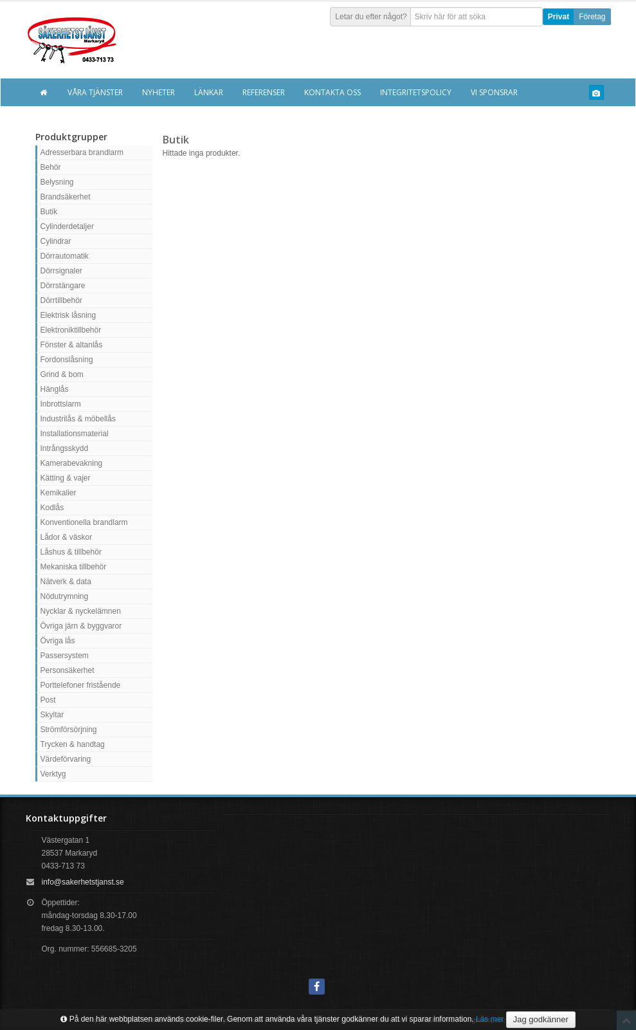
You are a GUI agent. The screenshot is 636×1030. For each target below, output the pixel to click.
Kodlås (52, 507)
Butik (49, 211)
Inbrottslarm (61, 404)
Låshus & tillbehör (71, 551)
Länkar (208, 92)
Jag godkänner (540, 1019)
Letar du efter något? (370, 16)
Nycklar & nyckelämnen (81, 611)
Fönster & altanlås (72, 344)
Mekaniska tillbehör (74, 566)
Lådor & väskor (67, 537)
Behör (51, 167)
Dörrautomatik (65, 256)
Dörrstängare (63, 285)
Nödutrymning (65, 596)
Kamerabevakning (72, 463)
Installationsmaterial (75, 433)
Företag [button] (592, 16)
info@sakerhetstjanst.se (83, 882)
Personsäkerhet (68, 670)
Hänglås (55, 389)
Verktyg (53, 773)
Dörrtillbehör (61, 300)
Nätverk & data (66, 581)
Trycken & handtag (73, 744)
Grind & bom (62, 374)
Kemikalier (59, 492)
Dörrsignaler (61, 270)
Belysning (57, 182)
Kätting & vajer (66, 478)
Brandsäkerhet (66, 196)
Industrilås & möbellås (78, 418)
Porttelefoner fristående (81, 685)
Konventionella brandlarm (84, 522)
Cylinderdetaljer (67, 226)
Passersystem (65, 655)
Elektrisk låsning (68, 315)
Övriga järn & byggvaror (81, 625)
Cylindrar (56, 241)
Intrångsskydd (65, 448)
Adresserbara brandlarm (82, 152)
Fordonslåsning (67, 359)
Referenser (263, 92)
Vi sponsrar (494, 92)
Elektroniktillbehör (71, 330)
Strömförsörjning (69, 729)
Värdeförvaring (66, 759)
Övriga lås (58, 640)
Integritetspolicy (415, 92)
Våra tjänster (95, 92)
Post (48, 699)
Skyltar (52, 714)
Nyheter (158, 92)
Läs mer (490, 1019)
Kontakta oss (332, 92)
